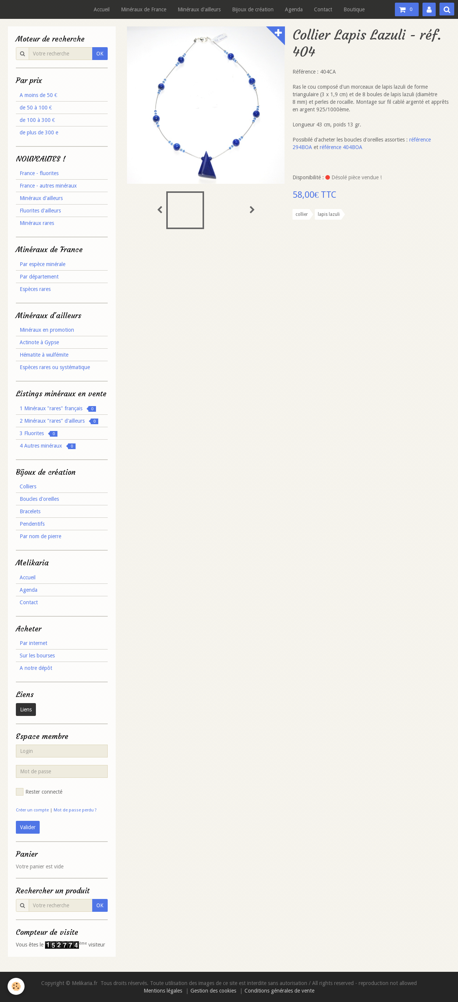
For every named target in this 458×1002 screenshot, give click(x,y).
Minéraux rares (37, 223)
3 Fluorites (38, 433)
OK (100, 54)
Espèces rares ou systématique (55, 367)
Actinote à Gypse (39, 342)
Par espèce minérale (42, 264)
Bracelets (30, 511)
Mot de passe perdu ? (75, 810)
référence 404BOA (341, 147)
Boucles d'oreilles (39, 499)
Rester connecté (39, 792)
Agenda (294, 9)
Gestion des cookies (213, 991)
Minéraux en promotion (47, 330)
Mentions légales (163, 991)
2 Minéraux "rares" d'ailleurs (59, 421)
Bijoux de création (253, 9)
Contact (323, 9)
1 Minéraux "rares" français (58, 408)
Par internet (33, 643)
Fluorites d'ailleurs (40, 211)
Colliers (28, 486)
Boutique (354, 9)
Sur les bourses (37, 656)
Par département (39, 277)
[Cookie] (16, 986)
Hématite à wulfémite (44, 355)
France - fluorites (39, 173)
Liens (26, 709)
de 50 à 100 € (36, 108)
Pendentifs (32, 524)
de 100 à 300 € (37, 120)
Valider (28, 827)
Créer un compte (32, 810)
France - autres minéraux (48, 186)
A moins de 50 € (38, 95)
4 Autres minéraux (48, 446)
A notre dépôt (36, 668)
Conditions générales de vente (279, 991)
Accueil (102, 9)
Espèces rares (35, 289)
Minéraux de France (143, 9)
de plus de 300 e (39, 132)
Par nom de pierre (40, 536)
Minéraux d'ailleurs (199, 9)
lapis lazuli (329, 214)
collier (302, 214)
